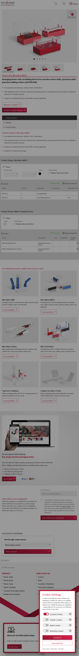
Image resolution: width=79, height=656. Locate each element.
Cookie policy (53, 649)
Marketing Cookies (56, 631)
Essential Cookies (56, 614)
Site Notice (61, 649)
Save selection (57, 643)
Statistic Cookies (56, 620)
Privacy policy (45, 649)
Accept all (57, 637)
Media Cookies (55, 625)
